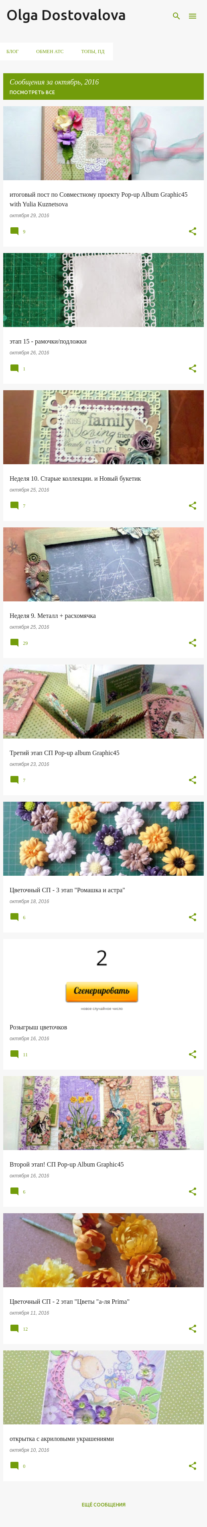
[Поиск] (176, 16)
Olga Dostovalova (66, 14)
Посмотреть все (32, 92)
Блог (12, 51)
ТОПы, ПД (93, 51)
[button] (192, 231)
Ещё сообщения (104, 1504)
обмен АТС (49, 51)
